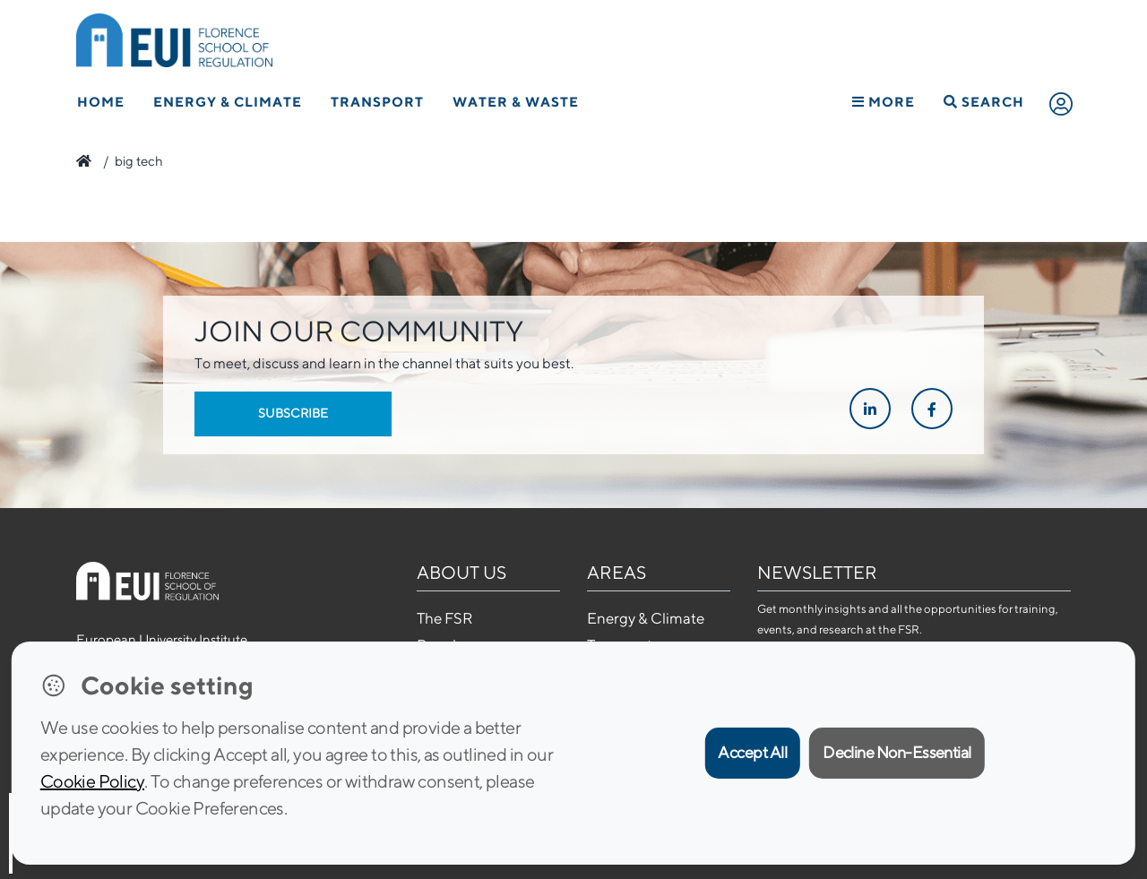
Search (984, 101)
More (883, 101)
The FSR (444, 618)
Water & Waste (516, 101)
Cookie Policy (92, 781)
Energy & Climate (227, 101)
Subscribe (293, 413)
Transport (377, 101)
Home (101, 101)
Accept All (752, 752)
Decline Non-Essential (897, 752)
